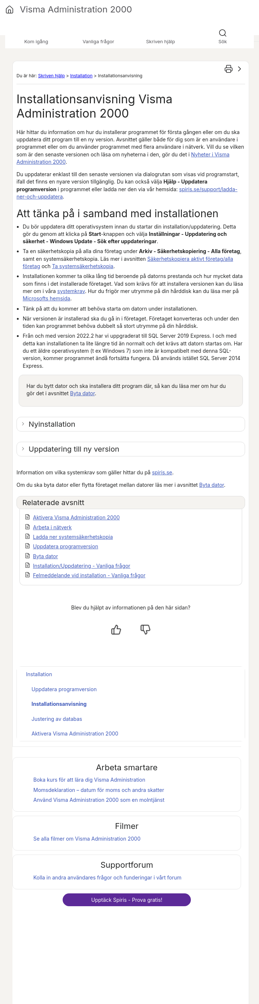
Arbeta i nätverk (52, 527)
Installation (81, 75)
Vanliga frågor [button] (98, 41)
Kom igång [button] (36, 41)
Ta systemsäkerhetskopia (82, 266)
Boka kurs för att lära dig (89, 780)
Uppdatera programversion (65, 546)
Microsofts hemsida (46, 298)
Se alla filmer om (86, 839)
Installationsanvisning (59, 704)
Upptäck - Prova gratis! (126, 900)
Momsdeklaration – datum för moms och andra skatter (98, 790)
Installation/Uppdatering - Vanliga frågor (81, 566)
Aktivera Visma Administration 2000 (76, 517)
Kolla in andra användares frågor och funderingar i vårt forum (107, 877)
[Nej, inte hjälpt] (145, 629)
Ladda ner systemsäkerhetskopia (73, 537)
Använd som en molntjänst (98, 800)
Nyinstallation (52, 424)
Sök (222, 41)
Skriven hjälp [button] (160, 41)
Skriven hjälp (51, 75)
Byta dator (82, 393)
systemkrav (71, 291)
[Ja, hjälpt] (116, 629)
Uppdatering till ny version (74, 449)
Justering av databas (57, 719)
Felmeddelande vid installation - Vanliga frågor (89, 575)
